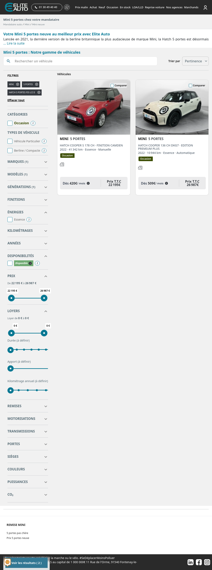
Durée (18, 340)
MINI (11, 84)
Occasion (112, 7)
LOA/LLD (137, 7)
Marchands (191, 7)
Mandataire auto (12, 24)
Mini (27, 24)
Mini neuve (38, 24)
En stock (125, 7)
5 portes (28, 84)
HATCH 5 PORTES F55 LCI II (22, 92)
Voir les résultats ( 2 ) (26, 563)
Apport (19, 362)
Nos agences (174, 7)
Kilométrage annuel (27, 381)
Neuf (102, 7)
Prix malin (81, 7)
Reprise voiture (154, 7)
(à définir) (23, 340)
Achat (93, 7)
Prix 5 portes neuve (18, 538)
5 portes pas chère (17, 533)
